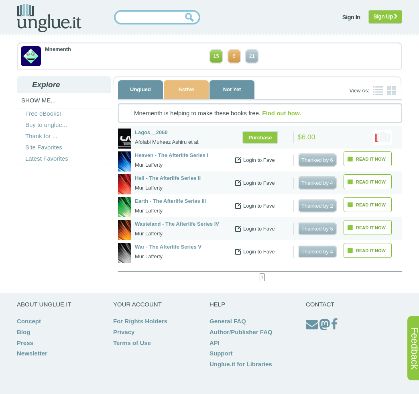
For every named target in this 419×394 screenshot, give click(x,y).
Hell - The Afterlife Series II (168, 178)
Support (221, 353)
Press (25, 342)
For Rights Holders (140, 321)
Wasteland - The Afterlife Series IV (177, 224)
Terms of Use (132, 342)
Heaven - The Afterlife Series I (171, 155)
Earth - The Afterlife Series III (170, 201)
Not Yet (232, 89)
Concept (29, 321)
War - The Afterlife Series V (168, 247)
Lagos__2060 (151, 132)
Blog (23, 332)
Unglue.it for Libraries (241, 364)
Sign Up (385, 16)
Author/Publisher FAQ (241, 332)
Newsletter (32, 353)
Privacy (123, 332)
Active (186, 89)
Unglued (140, 89)
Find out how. (281, 113)
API (215, 342)
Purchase (260, 137)
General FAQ (228, 321)
